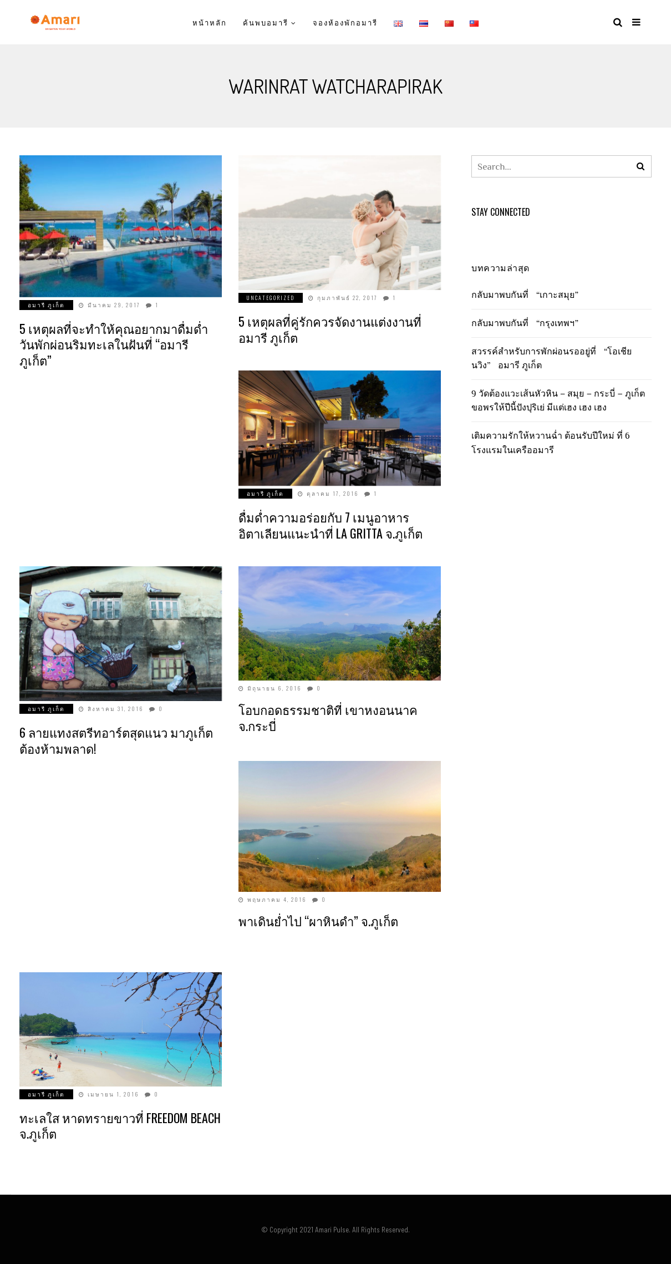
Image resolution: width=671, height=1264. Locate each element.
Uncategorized (270, 297)
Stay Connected (500, 212)
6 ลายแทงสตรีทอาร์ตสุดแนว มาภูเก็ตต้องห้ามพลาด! (116, 740)
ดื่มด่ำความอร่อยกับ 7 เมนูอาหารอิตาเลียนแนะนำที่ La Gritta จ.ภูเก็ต (330, 525)
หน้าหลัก (209, 22)
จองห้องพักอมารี (345, 22)
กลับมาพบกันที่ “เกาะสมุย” (527, 294)
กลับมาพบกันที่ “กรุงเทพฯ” (527, 322)
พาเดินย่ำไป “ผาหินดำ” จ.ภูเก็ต (318, 921)
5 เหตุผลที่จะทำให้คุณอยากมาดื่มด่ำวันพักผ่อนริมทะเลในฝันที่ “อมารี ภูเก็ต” (113, 344)
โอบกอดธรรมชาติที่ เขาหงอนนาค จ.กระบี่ (328, 717)
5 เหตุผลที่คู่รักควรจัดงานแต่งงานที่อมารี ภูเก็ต (329, 329)
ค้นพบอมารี (265, 22)
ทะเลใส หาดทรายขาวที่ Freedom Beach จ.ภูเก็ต (120, 1126)
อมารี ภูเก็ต (46, 305)
